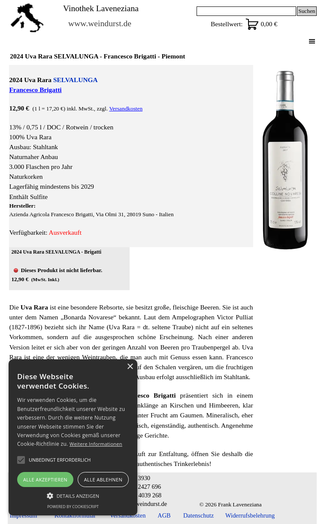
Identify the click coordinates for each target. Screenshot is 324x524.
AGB (163, 515)
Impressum (23, 515)
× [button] (130, 367)
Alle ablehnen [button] (103, 479)
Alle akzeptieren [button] (45, 479)
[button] (73, 494)
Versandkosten (125, 108)
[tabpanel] (131, 156)
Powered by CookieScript (73, 506)
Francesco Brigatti (35, 89)
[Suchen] (247, 11)
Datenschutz (198, 515)
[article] (69, 268)
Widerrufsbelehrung (250, 515)
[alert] (73, 437)
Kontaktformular (75, 515)
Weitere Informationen (96, 444)
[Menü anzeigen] (312, 41)
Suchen (306, 11)
